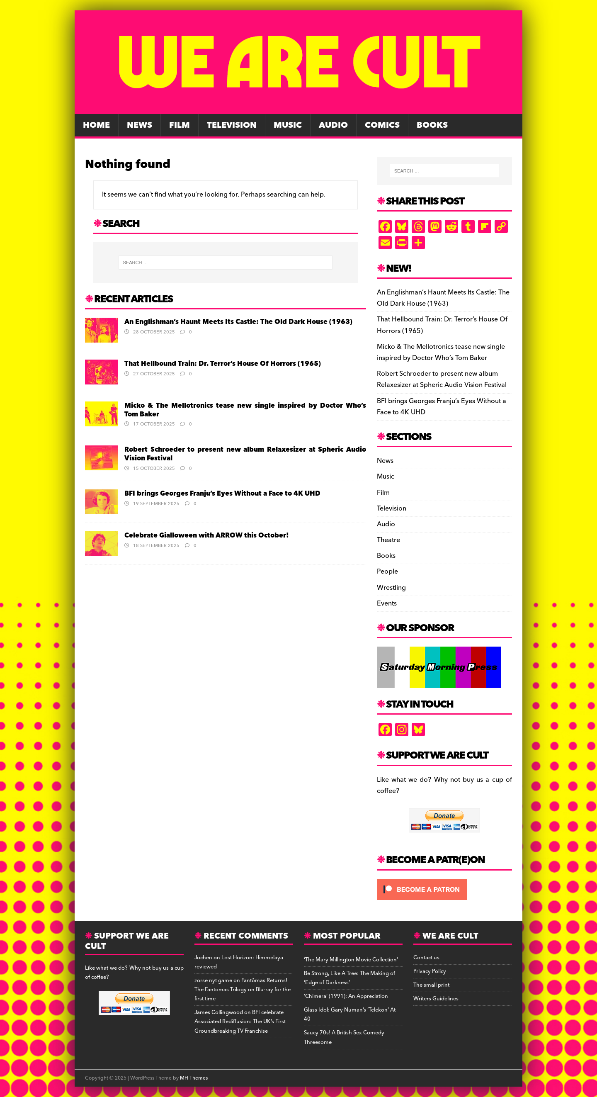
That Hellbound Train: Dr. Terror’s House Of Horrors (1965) (222, 364)
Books (432, 125)
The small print (431, 985)
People (387, 571)
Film (179, 125)
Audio (333, 125)
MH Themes (194, 1078)
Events (387, 603)
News (139, 125)
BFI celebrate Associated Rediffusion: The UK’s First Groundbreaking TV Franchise (240, 1021)
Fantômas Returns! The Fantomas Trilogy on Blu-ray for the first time (242, 989)
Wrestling (391, 587)
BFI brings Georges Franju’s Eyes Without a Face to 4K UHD (222, 493)
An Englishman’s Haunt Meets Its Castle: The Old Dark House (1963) (238, 322)
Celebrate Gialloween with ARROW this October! (206, 535)
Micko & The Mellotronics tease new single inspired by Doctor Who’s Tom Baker (245, 410)
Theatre (388, 540)
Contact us (426, 957)
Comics (382, 125)
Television (232, 125)
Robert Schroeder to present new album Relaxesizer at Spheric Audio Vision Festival (245, 454)
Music (288, 125)
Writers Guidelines (436, 998)
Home (96, 125)
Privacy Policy (429, 971)
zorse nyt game (213, 980)
